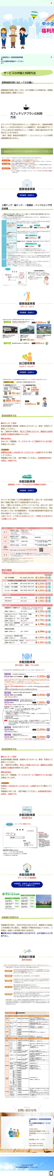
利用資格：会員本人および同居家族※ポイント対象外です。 (27, 884)
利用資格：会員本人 (27, 195)
